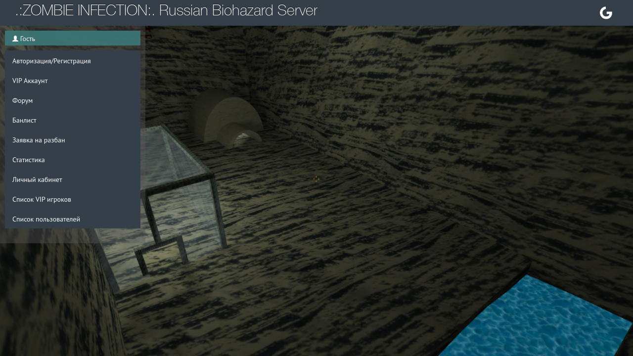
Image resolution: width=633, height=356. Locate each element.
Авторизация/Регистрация (51, 60)
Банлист (24, 120)
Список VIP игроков (41, 199)
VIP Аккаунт (29, 80)
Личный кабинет (37, 179)
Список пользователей (46, 219)
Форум (22, 100)
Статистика (28, 159)
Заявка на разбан (38, 139)
